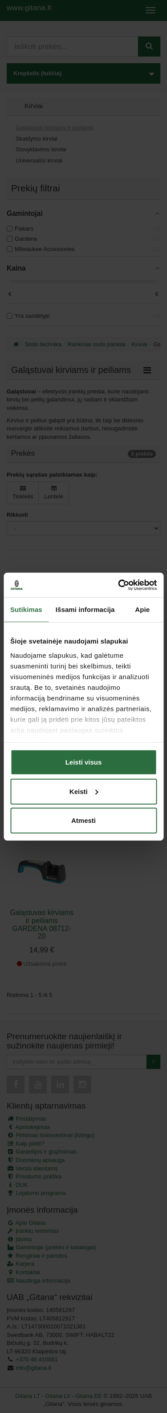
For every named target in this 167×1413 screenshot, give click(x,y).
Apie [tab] (142, 609)
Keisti (83, 791)
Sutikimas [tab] (26, 609)
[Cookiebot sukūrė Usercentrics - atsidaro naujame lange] (119, 585)
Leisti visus (83, 762)
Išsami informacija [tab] (85, 609)
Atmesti (83, 820)
